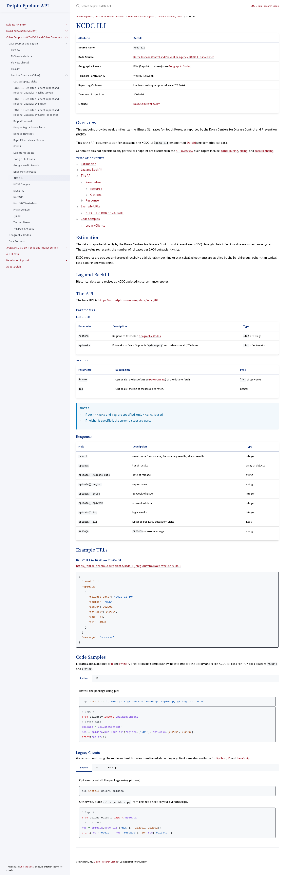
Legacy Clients (95, 225)
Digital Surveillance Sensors (29, 140)
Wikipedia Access (23, 228)
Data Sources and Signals (24, 43)
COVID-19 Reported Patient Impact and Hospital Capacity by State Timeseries (36, 112)
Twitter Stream (22, 222)
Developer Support (17, 260)
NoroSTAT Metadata (25, 203)
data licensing (264, 151)
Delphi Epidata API (27, 6)
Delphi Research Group (105, 863)
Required (96, 189)
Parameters (94, 182)
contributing (229, 151)
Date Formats (17, 241)
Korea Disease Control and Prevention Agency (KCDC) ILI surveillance (173, 57)
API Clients (12, 254)
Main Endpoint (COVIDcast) (21, 31)
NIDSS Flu (18, 190)
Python (124, 664)
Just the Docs (26, 866)
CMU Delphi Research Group (265, 5)
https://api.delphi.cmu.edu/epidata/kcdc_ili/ (128, 300)
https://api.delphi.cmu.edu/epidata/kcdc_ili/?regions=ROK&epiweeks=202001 (128, 566)
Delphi (191, 143)
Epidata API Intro (16, 24)
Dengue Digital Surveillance (29, 127)
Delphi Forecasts (23, 121)
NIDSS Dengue (21, 184)
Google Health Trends (26, 165)
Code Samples (90, 219)
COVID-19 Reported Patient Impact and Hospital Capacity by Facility (36, 101)
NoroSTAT (19, 197)
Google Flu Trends (24, 159)
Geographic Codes (20, 235)
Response (92, 200)
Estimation (88, 164)
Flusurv (15, 69)
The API (86, 175)
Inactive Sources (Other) (25, 75)
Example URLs (90, 206)
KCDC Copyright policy (146, 104)
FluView (15, 50)
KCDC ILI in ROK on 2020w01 (105, 213)
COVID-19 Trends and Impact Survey (32, 247)
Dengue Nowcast (23, 133)
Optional (96, 195)
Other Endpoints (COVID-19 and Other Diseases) (34, 37)
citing (244, 151)
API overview (184, 151)
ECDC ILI (18, 146)
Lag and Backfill (91, 169)
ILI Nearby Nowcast (24, 171)
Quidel (17, 216)
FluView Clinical (20, 62)
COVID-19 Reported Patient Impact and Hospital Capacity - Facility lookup (36, 90)
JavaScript (244, 759)
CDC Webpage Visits (25, 81)
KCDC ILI (18, 178)
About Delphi (13, 266)
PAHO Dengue (21, 209)
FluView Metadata (21, 56)
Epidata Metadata (23, 152)
